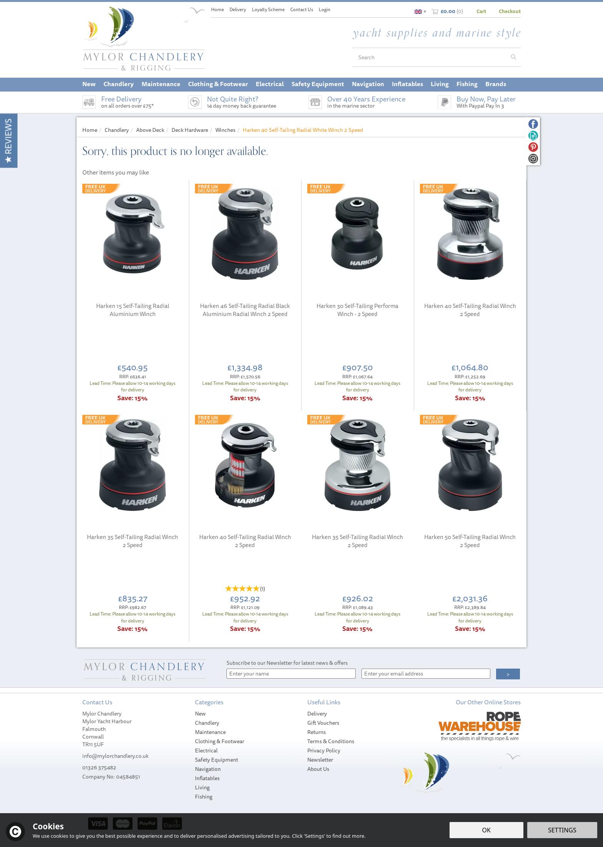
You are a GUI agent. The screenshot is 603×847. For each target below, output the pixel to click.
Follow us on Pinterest (533, 147)
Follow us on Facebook (533, 124)
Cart (481, 11)
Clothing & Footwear (219, 741)
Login (324, 9)
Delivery (317, 713)
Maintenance (210, 732)
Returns (316, 732)
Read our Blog (533, 135)
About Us (318, 769)
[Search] (429, 57)
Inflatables (207, 778)
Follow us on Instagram (533, 158)
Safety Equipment (216, 760)
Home (217, 9)
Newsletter (320, 760)
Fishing (203, 796)
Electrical (206, 750)
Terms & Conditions (330, 741)
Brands (495, 84)
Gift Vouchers (323, 723)
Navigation (208, 769)
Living (202, 787)
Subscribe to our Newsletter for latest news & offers (287, 663)
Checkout (510, 11)
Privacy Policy (323, 750)
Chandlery (207, 723)
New (200, 713)
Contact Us (301, 9)
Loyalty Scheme (268, 9)
